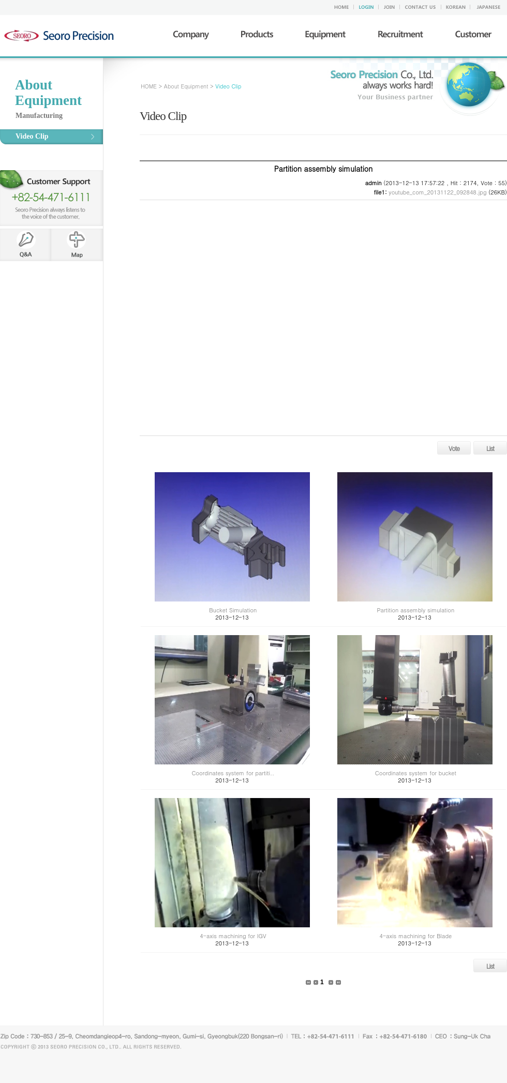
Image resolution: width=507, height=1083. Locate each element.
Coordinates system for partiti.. (233, 773)
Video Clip (32, 136)
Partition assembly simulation (416, 610)
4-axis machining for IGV (233, 936)
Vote (454, 448)
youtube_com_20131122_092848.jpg (437, 192)
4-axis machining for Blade (415, 936)
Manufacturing (39, 115)
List (490, 448)
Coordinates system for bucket (415, 773)
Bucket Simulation (233, 610)
